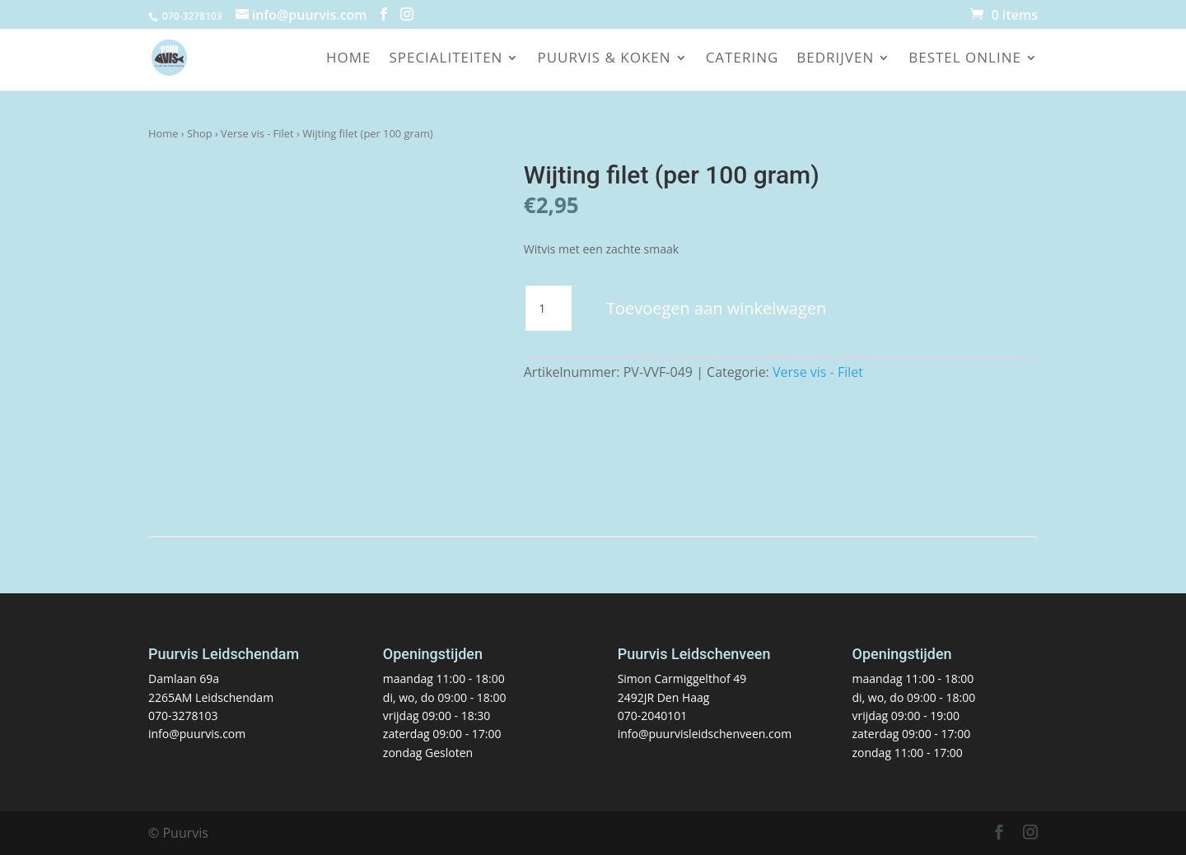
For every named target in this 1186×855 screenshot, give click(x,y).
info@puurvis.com (196, 733)
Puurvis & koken (603, 59)
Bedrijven (835, 59)
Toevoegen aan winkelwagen (716, 308)
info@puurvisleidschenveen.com (704, 733)
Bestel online (964, 59)
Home (348, 59)
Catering (742, 59)
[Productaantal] (548, 308)
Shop (199, 133)
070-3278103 (183, 715)
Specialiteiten (445, 59)
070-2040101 (653, 715)
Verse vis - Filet (257, 133)
